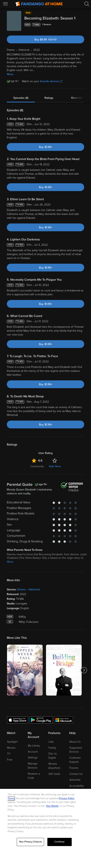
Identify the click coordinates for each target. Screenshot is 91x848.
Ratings (48, 98)
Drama (21, 589)
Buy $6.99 (52, 39)
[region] (45, 818)
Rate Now (55, 466)
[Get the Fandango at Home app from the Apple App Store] (17, 719)
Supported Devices (75, 750)
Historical (34, 589)
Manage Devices (32, 765)
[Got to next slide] (84, 670)
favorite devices (51, 81)
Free (9, 759)
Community (37, 466)
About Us (74, 741)
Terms (11, 798)
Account (33, 751)
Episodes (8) (20, 98)
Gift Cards (54, 774)
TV (8, 753)
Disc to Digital (52, 755)
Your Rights (52, 806)
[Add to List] (82, 24)
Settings (32, 757)
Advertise (74, 779)
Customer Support (75, 759)
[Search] (86, 4)
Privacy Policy (66, 798)
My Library (34, 745)
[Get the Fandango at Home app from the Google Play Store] (41, 719)
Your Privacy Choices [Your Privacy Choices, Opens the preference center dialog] (30, 841)
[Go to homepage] (39, 4)
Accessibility (76, 785)
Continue (59, 841)
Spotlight (12, 741)
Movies (11, 747)
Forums (73, 768)
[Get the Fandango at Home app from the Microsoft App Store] (63, 719)
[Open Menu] (6, 4)
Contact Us (75, 774)
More (10, 74)
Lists (51, 741)
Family (52, 747)
